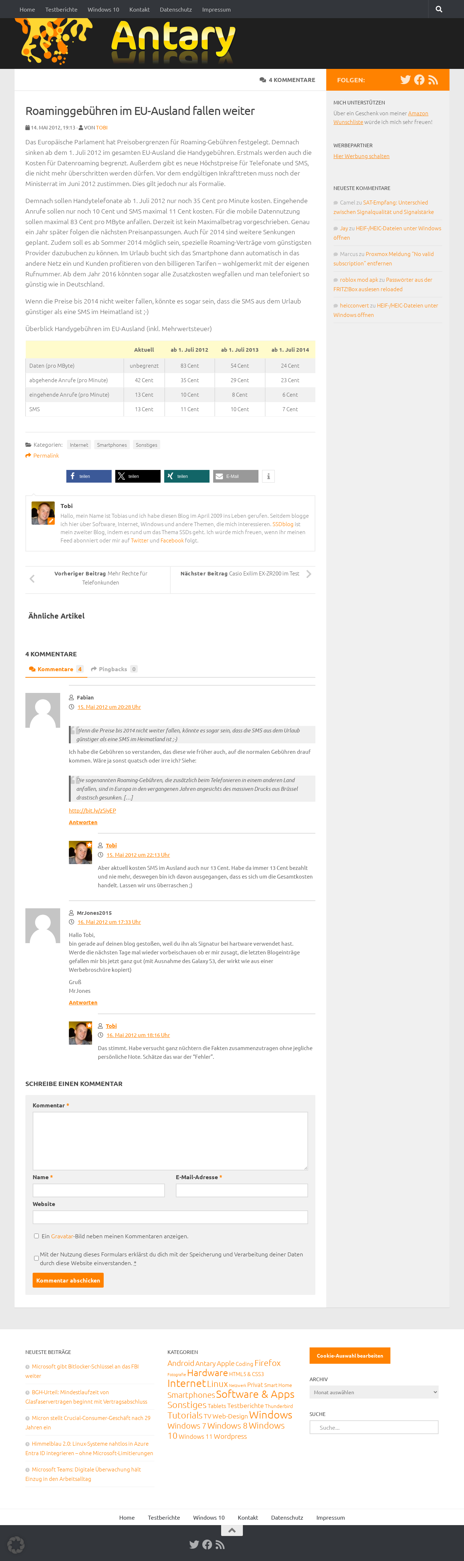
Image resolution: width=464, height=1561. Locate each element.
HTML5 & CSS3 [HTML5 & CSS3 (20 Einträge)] (246, 1374)
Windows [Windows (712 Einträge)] (270, 1414)
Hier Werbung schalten (362, 156)
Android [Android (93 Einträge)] (180, 1362)
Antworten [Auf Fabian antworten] (83, 822)
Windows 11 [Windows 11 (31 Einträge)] (196, 1436)
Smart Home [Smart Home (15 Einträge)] (278, 1384)
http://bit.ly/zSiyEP (92, 810)
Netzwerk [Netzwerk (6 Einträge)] (237, 1385)
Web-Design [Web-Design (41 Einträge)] (230, 1416)
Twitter (140, 540)
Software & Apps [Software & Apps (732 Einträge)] (255, 1393)
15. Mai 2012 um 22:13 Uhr (138, 854)
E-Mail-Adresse (199, 1177)
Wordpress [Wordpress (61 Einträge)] (230, 1436)
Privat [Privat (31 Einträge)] (255, 1384)
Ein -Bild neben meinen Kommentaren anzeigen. (115, 1236)
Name (43, 1177)
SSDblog (283, 524)
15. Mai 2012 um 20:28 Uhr (109, 706)
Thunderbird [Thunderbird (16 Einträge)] (279, 1405)
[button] (89, 476)
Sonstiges (146, 444)
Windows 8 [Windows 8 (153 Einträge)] (227, 1425)
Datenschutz (176, 9)
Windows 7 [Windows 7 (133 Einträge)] (186, 1425)
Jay (344, 228)
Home (27, 9)
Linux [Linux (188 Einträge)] (217, 1383)
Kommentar (51, 1105)
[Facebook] (419, 79)
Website (44, 1203)
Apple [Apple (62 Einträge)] (226, 1363)
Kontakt (139, 9)
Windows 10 (103, 9)
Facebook (172, 540)
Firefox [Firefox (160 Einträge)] (267, 1363)
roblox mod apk (359, 279)
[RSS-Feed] (433, 79)
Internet (79, 444)
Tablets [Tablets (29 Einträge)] (217, 1405)
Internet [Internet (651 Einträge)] (186, 1382)
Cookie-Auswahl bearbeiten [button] (350, 1355)
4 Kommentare (287, 79)
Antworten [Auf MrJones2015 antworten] (83, 1002)
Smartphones (112, 444)
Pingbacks (114, 669)
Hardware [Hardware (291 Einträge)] (207, 1372)
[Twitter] (405, 79)
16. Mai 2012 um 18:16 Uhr (138, 1034)
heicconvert (354, 305)
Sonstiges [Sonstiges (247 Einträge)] (187, 1404)
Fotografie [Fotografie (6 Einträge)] (176, 1374)
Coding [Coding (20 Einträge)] (244, 1363)
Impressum (216, 9)
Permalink (42, 455)
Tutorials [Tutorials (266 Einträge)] (185, 1414)
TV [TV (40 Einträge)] (207, 1416)
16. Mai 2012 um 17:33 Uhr (109, 921)
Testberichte (61, 9)
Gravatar (62, 1236)
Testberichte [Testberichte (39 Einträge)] (245, 1405)
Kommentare (56, 669)
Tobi (102, 127)
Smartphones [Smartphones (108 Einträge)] (191, 1394)
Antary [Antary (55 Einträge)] (205, 1363)
